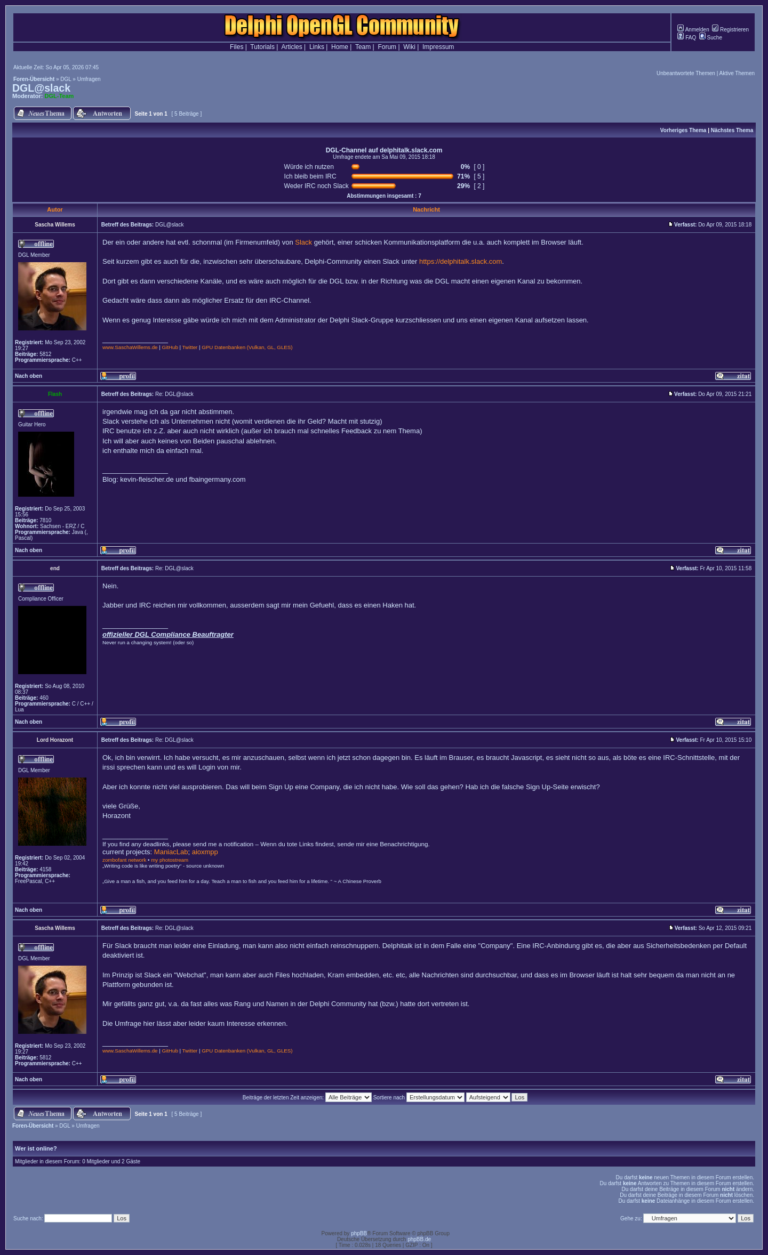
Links (316, 47)
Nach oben (28, 376)
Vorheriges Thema (683, 130)
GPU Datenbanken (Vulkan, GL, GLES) (247, 347)
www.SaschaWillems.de (130, 347)
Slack (303, 242)
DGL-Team (59, 96)
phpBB (359, 1233)
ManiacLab (171, 852)
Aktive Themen (737, 73)
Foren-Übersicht (33, 79)
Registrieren (730, 30)
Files (236, 47)
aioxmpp (205, 852)
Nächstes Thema (732, 130)
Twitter (190, 347)
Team (363, 47)
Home (339, 47)
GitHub (170, 347)
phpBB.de (419, 1239)
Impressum (438, 47)
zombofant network (124, 860)
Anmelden (693, 30)
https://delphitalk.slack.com (460, 261)
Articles (291, 47)
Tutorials (262, 47)
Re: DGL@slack (174, 394)
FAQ (686, 38)
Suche (710, 38)
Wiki (409, 47)
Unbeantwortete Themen (686, 73)
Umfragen (89, 79)
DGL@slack (41, 88)
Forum (387, 47)
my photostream (169, 860)
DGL (65, 79)
